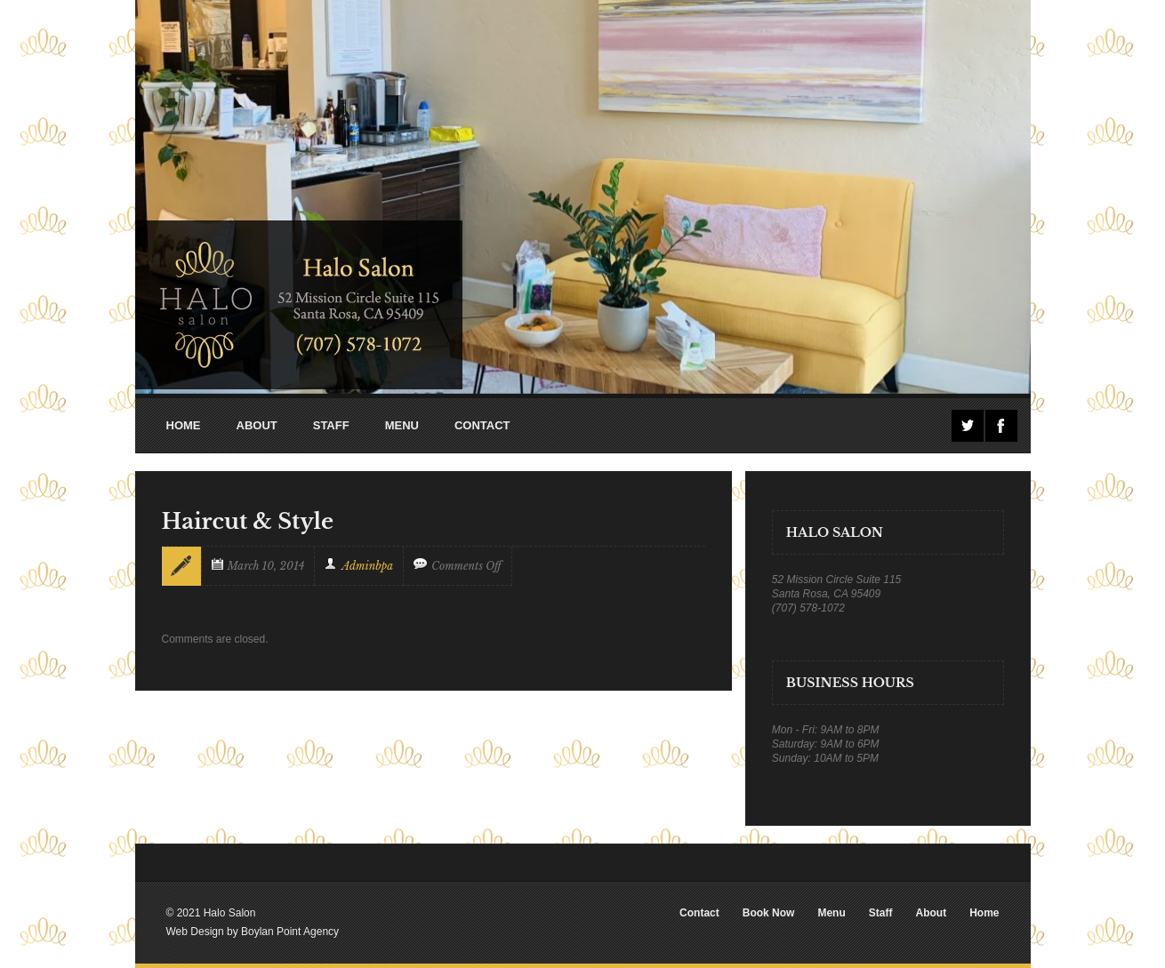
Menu (831, 913)
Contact (699, 913)
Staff (881, 913)
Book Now (769, 913)
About (930, 913)
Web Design (195, 931)
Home (984, 913)
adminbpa (367, 565)
